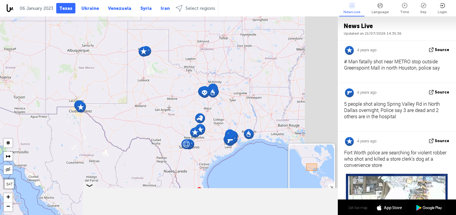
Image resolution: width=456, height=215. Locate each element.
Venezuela (119, 8)
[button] (80, 107)
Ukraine (90, 8)
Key (423, 8)
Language (380, 8)
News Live (351, 8)
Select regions (195, 8)
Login (442, 8)
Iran (165, 8)
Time (404, 8)
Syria (146, 8)
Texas (65, 8)
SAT (9, 184)
